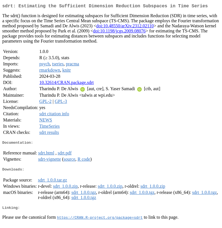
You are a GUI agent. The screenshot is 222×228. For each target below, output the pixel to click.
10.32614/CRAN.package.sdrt (66, 83)
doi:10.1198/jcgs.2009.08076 (119, 32)
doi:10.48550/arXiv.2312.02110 (125, 27)
